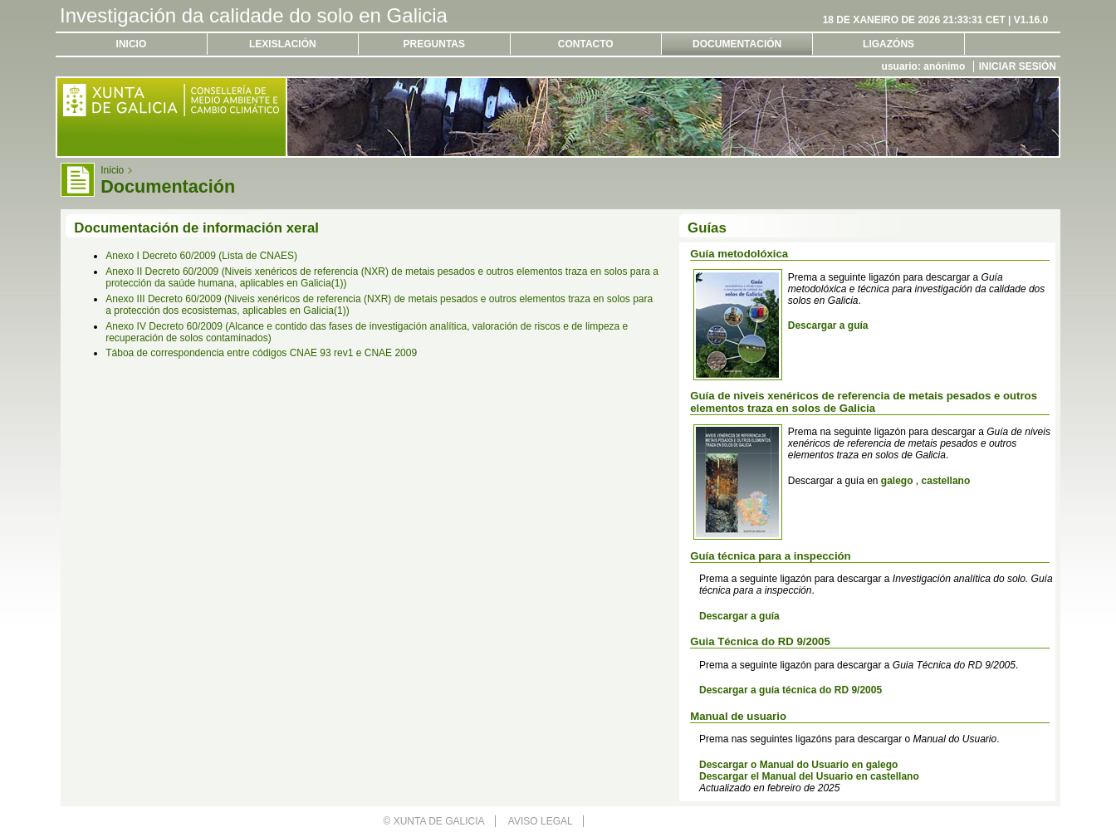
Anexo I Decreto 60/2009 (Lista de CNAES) (201, 256)
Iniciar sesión (1017, 66)
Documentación (737, 44)
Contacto (586, 44)
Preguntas (434, 44)
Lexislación (282, 44)
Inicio (131, 44)
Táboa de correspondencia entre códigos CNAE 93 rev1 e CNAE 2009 (261, 353)
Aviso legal (540, 821)
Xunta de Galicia (439, 821)
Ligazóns (888, 44)
